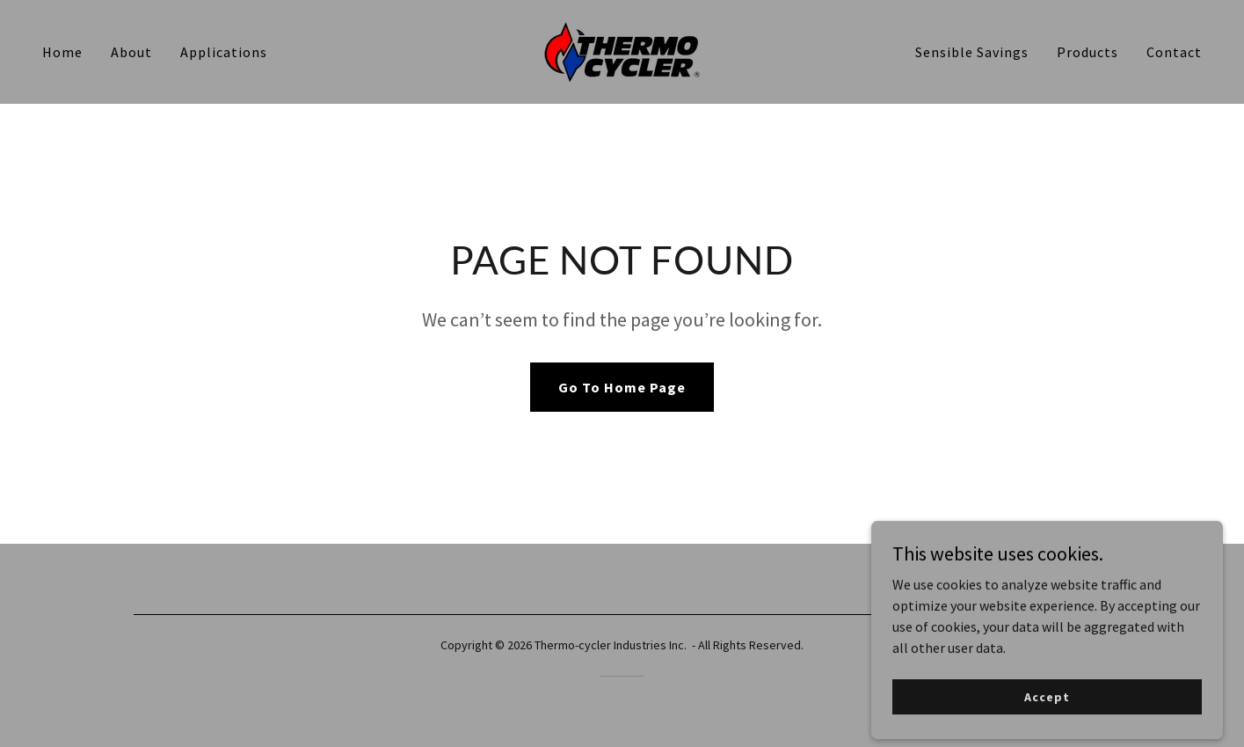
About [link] (131, 52)
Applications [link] (223, 52)
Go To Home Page (622, 387)
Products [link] (1087, 52)
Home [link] (62, 52)
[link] (622, 50)
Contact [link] (1174, 52)
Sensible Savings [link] (972, 52)
